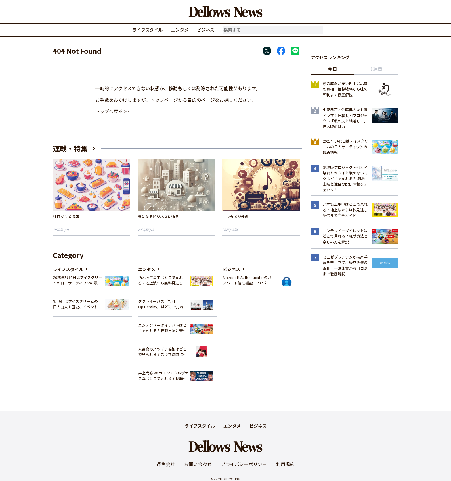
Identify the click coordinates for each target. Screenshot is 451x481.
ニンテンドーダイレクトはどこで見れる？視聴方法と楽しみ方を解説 (162, 328)
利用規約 (285, 464)
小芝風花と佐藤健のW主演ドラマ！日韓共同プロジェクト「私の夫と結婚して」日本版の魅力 (345, 118)
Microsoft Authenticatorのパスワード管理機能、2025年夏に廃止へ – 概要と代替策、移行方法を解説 (247, 280)
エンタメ (179, 30)
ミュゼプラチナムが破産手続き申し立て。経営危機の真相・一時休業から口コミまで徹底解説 (345, 265)
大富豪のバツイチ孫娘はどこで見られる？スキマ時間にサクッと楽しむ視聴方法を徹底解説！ (162, 351)
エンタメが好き (235, 216)
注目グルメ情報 (66, 216)
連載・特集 (70, 148)
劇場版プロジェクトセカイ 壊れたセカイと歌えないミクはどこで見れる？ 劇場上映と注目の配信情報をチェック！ (345, 179)
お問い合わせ (198, 464)
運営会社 (165, 464)
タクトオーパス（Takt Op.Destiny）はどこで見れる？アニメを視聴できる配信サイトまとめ (162, 304)
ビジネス (205, 30)
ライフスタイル (147, 30)
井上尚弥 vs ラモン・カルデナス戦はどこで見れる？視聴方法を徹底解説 (163, 375)
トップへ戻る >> (112, 111)
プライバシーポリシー (244, 464)
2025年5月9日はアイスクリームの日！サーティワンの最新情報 (77, 280)
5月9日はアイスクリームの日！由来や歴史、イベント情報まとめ (77, 304)
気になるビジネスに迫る (158, 216)
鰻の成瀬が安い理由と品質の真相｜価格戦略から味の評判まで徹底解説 (345, 89)
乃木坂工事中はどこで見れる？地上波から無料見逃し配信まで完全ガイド (162, 280)
